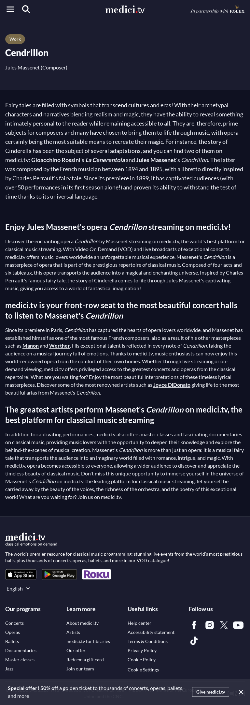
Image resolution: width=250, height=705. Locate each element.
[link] (20, 574)
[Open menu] (10, 9)
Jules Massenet (22, 67)
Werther (59, 345)
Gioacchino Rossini (55, 159)
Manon (30, 345)
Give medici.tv (210, 692)
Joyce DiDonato (171, 385)
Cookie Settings (143, 669)
